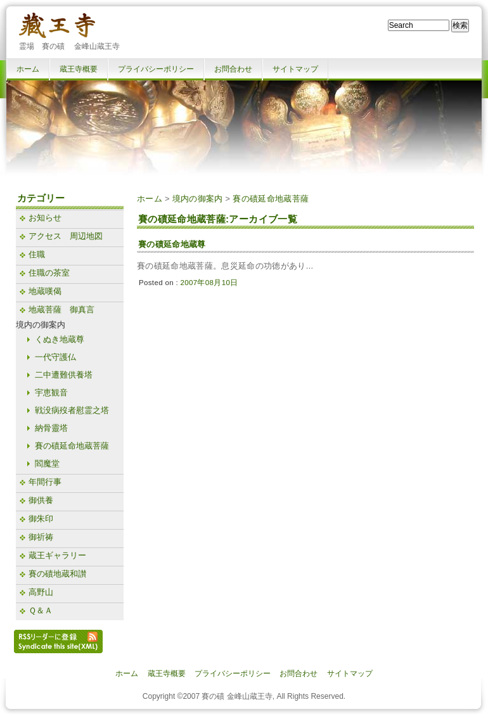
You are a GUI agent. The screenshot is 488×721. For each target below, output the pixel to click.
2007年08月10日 (209, 282)
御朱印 (41, 518)
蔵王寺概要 (79, 69)
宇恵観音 (51, 392)
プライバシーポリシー (156, 69)
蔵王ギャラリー (57, 555)
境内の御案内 (197, 198)
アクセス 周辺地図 (66, 236)
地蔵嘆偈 (45, 291)
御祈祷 (41, 537)
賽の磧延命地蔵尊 (172, 244)
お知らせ (45, 217)
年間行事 (45, 482)
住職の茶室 (49, 273)
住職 (37, 254)
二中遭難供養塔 (64, 375)
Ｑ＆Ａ (41, 610)
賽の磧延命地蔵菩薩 (271, 198)
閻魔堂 (47, 463)
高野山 (41, 592)
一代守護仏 (55, 357)
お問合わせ (233, 69)
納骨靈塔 (51, 428)
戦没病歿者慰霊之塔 (72, 410)
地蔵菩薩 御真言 (61, 309)
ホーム (27, 69)
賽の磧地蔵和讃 (57, 573)
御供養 (41, 500)
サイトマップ (295, 69)
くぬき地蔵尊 (59, 339)
